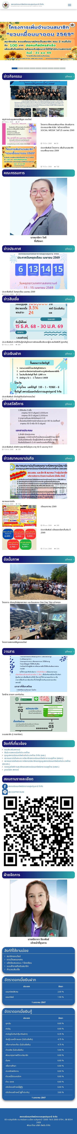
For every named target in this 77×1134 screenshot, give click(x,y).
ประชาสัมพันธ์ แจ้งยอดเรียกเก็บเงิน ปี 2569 (56, 531)
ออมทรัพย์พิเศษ (12, 991)
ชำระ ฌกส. (10, 1081)
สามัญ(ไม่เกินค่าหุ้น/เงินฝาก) (17, 1034)
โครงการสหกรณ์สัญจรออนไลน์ (14, 642)
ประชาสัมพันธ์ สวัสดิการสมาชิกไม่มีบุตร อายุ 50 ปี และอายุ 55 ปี (27, 446)
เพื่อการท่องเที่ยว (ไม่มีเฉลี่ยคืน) (18, 1044)
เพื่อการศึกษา (11, 1065)
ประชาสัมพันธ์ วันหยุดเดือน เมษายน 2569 (18, 291)
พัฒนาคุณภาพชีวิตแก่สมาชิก (17, 1055)
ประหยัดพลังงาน (12, 1071)
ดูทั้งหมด (69, 76)
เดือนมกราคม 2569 (48, 506)
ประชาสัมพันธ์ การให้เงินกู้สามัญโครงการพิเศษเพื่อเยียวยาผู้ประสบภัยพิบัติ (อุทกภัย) (35, 342)
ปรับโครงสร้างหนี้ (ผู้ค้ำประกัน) (17, 1092)
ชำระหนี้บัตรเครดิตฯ (13, 1076)
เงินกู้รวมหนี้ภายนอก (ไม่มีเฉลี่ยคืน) (19, 1039)
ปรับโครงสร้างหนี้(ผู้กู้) (14, 1087)
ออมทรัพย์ (10, 997)
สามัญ (8, 1028)
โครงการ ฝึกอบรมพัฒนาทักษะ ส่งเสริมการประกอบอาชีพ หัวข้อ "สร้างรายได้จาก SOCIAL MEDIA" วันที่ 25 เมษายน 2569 (57, 127)
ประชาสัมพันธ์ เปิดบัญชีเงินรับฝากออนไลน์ (18, 396)
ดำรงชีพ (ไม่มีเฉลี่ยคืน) (14, 1049)
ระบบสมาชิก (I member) (12, 734)
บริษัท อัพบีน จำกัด (43, 1125)
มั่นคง (8, 1060)
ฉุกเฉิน (8, 1023)
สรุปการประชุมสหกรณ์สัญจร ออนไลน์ (16, 119)
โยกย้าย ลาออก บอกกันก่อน (13, 694)
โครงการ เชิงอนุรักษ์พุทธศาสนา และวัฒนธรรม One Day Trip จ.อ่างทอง (31, 602)
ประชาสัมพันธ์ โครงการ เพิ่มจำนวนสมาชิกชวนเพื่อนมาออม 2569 (57, 149)
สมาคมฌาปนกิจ (8, 501)
